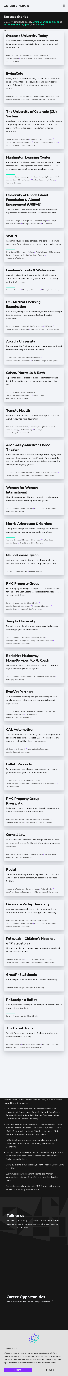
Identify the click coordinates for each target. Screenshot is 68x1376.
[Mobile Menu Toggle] (64, 6)
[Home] (15, 6)
